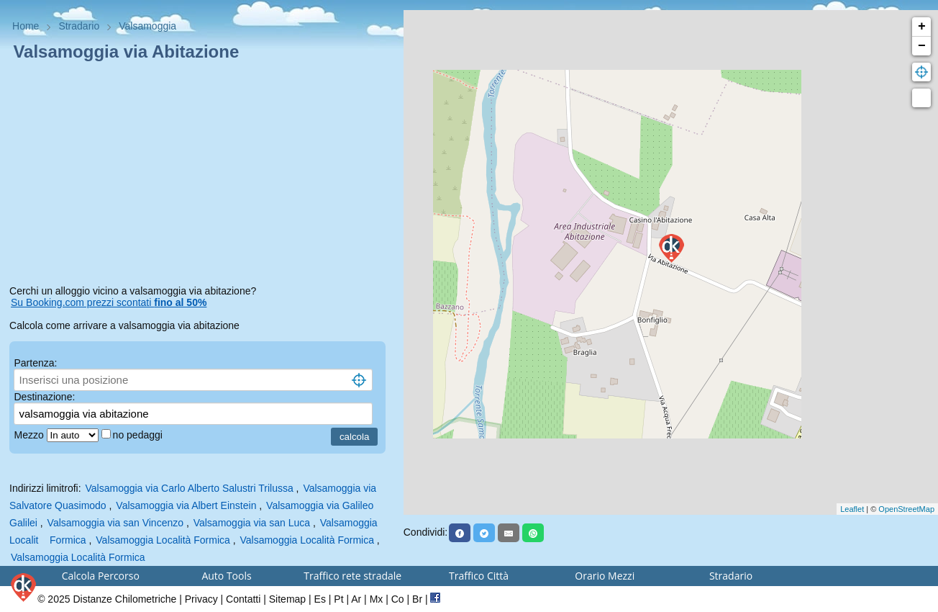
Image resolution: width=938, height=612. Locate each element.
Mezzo (30, 435)
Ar (356, 599)
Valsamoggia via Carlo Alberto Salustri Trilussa (189, 488)
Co (397, 599)
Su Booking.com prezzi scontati (108, 302)
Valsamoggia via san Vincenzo (115, 522)
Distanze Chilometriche (124, 599)
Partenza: (35, 363)
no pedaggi (139, 435)
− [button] (922, 46)
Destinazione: (44, 396)
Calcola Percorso (101, 575)
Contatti (243, 599)
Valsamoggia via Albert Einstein (186, 505)
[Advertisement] (201, 175)
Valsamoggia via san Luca (251, 522)
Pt (338, 599)
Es (320, 599)
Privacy (201, 599)
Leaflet (852, 509)
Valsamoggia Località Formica (163, 540)
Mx (376, 599)
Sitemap (287, 599)
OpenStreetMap (906, 509)
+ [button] (922, 26)
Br (417, 599)
